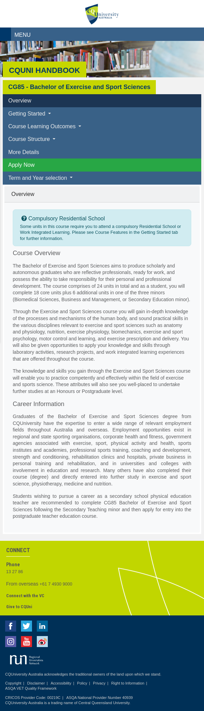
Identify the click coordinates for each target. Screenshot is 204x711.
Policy (82, 683)
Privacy (99, 683)
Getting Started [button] (27, 114)
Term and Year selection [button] (38, 178)
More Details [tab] (23, 152)
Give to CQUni (19, 606)
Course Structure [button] (29, 139)
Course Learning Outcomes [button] (42, 126)
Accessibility (61, 683)
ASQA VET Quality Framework (31, 688)
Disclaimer (36, 683)
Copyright (13, 683)
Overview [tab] (19, 100)
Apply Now (21, 165)
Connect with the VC (25, 595)
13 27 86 (14, 571)
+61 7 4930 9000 (56, 584)
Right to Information (127, 683)
